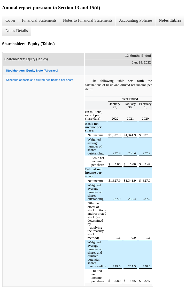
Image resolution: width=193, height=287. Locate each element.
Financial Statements (39, 20)
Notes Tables (170, 20)
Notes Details (16, 30)
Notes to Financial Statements (88, 20)
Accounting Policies (135, 20)
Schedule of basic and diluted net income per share (39, 79)
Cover (10, 20)
